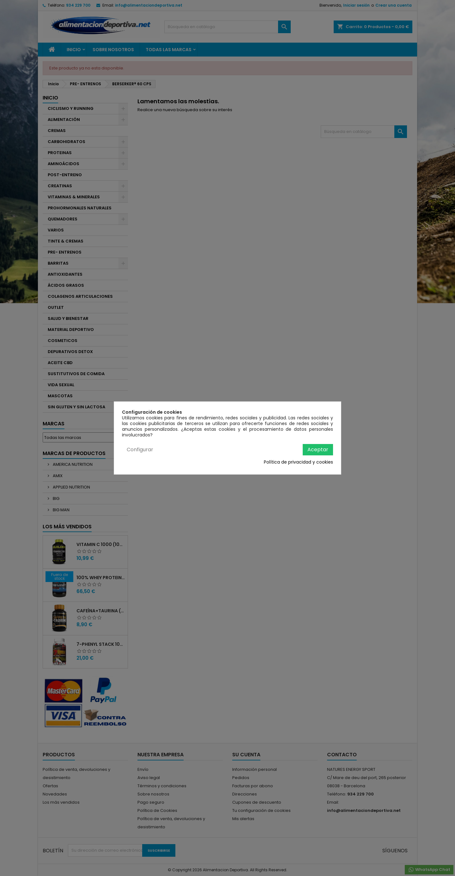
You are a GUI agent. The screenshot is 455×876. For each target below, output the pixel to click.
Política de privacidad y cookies (298, 462)
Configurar (140, 449)
